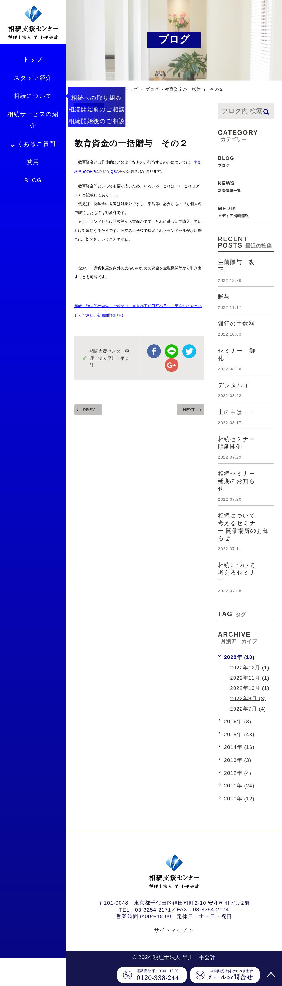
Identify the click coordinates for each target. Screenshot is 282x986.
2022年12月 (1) (249, 668)
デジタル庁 (233, 385)
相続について (33, 96)
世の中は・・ (236, 412)
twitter (189, 351)
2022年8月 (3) (248, 698)
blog (89, 107)
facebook (154, 351)
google (171, 365)
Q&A (114, 171)
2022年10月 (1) (249, 688)
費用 (33, 162)
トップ (33, 59)
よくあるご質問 (33, 144)
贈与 (224, 296)
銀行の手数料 (236, 323)
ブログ (151, 89)
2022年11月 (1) (249, 678)
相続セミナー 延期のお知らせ (239, 481)
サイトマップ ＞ (174, 930)
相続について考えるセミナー (237, 572)
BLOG (33, 180)
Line (171, 351)
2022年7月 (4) (248, 709)
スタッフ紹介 (33, 77)
